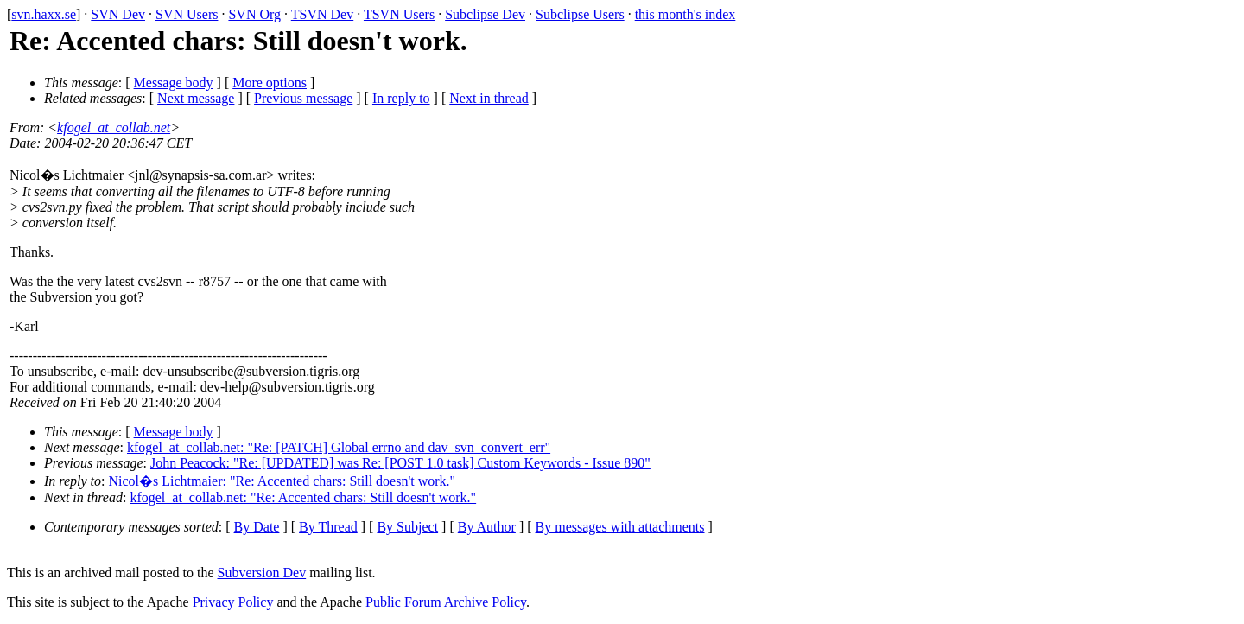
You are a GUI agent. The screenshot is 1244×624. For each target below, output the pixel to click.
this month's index (685, 14)
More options (269, 82)
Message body (173, 82)
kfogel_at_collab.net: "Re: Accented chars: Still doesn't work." (303, 497)
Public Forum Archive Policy (445, 602)
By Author (487, 526)
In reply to (401, 98)
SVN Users (187, 14)
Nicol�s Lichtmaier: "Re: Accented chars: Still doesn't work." (282, 481)
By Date (257, 526)
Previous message (303, 98)
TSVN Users (399, 14)
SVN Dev (118, 14)
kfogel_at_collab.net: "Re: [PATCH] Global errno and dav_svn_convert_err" (338, 447)
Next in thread (489, 98)
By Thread (328, 526)
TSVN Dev (322, 14)
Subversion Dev (262, 572)
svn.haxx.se (43, 14)
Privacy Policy (233, 602)
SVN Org (254, 14)
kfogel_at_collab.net (113, 127)
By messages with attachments (620, 526)
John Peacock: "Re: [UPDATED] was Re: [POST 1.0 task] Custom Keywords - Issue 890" (400, 462)
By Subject (407, 526)
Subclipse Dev (485, 14)
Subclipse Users (580, 14)
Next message (195, 98)
